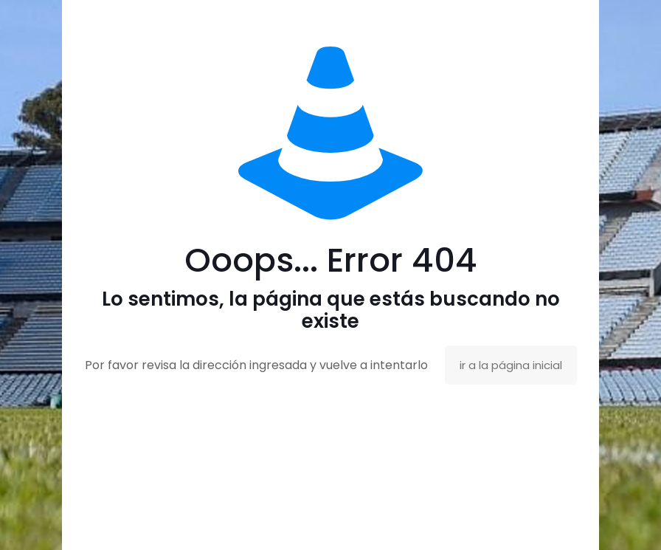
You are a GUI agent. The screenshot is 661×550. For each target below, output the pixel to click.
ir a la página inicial (511, 365)
